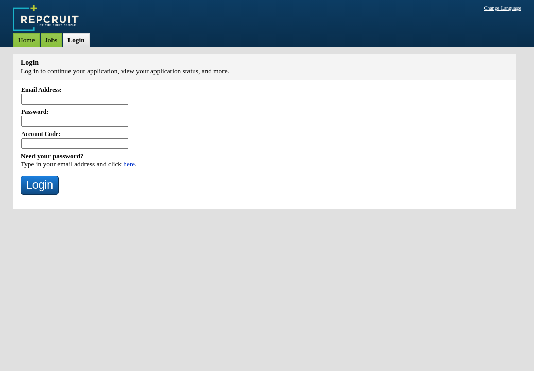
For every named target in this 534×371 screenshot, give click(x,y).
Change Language (502, 8)
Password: (34, 111)
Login (75, 40)
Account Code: (40, 134)
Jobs (51, 40)
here (129, 164)
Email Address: (41, 89)
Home (26, 40)
